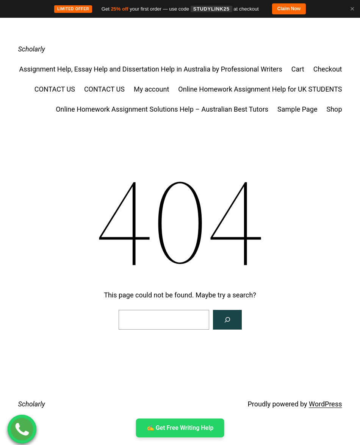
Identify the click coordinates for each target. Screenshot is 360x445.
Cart (297, 69)
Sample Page (297, 109)
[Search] (227, 320)
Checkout (327, 69)
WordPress (325, 404)
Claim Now (289, 8)
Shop (334, 109)
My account (151, 89)
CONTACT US (54, 89)
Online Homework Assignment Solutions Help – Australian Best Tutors (162, 109)
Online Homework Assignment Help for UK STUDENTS (260, 89)
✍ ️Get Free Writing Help (180, 427)
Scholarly (31, 49)
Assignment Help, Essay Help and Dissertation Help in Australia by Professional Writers (150, 69)
